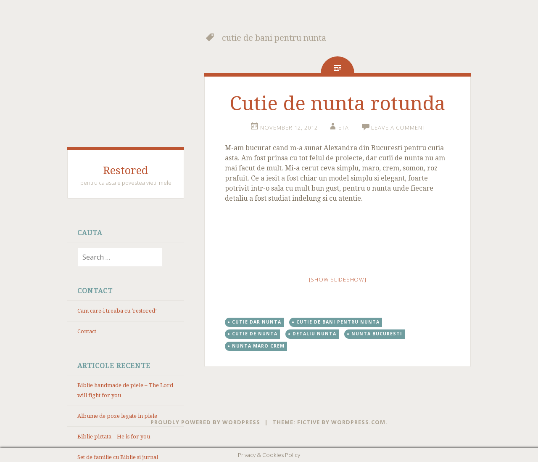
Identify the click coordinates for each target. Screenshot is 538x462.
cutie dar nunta (256, 322)
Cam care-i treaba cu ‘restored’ (116, 311)
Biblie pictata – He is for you (113, 436)
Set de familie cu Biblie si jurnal (117, 457)
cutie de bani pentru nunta (338, 322)
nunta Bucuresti (376, 334)
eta (343, 127)
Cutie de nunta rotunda (337, 103)
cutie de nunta (254, 334)
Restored (125, 170)
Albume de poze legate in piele (117, 416)
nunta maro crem (258, 346)
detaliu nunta (314, 334)
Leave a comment (398, 127)
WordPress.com (358, 422)
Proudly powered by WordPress (205, 422)
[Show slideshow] (338, 279)
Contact (86, 331)
